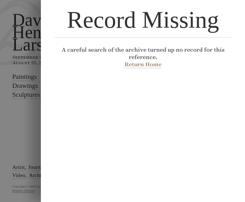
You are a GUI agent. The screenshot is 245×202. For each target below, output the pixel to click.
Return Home (142, 64)
